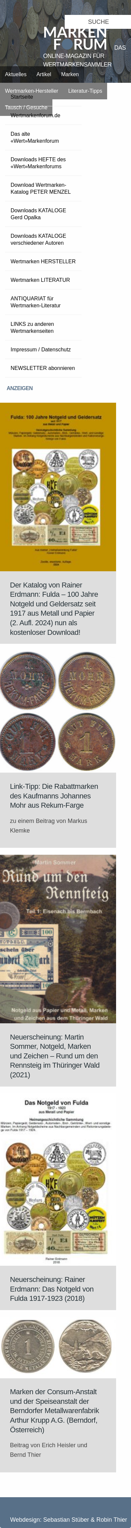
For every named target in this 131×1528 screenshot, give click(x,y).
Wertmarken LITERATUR (40, 280)
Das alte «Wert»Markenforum (35, 137)
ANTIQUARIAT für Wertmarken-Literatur (36, 302)
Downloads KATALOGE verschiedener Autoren (38, 239)
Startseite (22, 97)
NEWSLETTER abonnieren (43, 368)
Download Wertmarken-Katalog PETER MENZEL (41, 188)
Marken (70, 74)
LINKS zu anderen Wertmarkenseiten (32, 327)
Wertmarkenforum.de (35, 115)
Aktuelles (16, 74)
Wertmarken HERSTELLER (43, 261)
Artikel (43, 74)
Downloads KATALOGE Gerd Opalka (38, 214)
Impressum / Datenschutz (41, 349)
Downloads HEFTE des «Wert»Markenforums (38, 163)
